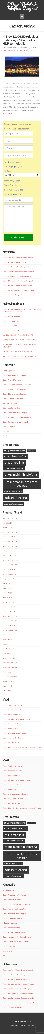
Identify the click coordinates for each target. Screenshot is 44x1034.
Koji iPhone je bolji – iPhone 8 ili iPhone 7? (18, 335)
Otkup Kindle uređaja (10, 728)
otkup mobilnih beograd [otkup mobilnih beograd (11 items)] (13, 468)
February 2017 (8, 551)
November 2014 (8, 667)
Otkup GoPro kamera (10, 321)
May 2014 (6, 691)
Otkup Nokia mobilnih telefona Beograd (17, 276)
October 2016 (8, 569)
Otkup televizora (9, 50)
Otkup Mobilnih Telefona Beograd (22, 6)
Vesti (5, 436)
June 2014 (6, 686)
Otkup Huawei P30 (10, 326)
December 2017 (8, 541)
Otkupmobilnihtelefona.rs (22, 1021)
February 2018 (8, 537)
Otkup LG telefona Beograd (13, 399)
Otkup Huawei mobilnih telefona (14, 389)
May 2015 (6, 639)
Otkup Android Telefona (12, 380)
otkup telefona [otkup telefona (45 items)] (16, 498)
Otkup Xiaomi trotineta (11, 316)
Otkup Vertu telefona (11, 330)
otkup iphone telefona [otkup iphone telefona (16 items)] (15, 456)
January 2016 (7, 611)
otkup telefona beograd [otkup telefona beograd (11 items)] (13, 504)
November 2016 (8, 565)
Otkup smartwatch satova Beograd (16, 733)
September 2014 (9, 677)
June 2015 (6, 635)
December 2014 (8, 663)
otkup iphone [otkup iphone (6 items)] (31, 450)
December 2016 (8, 560)
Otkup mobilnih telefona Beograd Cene (17, 267)
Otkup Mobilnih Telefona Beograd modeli (18, 257)
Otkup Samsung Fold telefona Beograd (17, 719)
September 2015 (9, 630)
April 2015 (6, 644)
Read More (7, 113)
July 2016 (6, 583)
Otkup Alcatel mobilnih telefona (14, 375)
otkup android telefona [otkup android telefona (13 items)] (14, 450)
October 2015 (8, 625)
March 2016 (7, 602)
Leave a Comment (26, 50)
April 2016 (6, 597)
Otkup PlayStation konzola (12, 705)
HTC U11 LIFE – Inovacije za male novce (17, 351)
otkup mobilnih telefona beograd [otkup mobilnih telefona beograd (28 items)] (22, 483)
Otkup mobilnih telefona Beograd (15, 262)
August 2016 (7, 579)
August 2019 (7, 527)
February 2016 (8, 607)
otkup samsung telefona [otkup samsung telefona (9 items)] (13, 491)
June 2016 (6, 588)
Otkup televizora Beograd (12, 295)
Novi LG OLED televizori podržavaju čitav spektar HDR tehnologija (21, 40)
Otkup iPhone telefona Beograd (14, 394)
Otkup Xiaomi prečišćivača (12, 710)
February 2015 (8, 653)
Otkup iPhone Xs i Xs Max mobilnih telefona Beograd (22, 747)
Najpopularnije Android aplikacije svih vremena (19, 356)
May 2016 (6, 593)
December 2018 (8, 532)
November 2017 (8, 546)
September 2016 (9, 574)
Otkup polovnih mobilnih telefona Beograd (18, 290)
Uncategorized (8, 431)
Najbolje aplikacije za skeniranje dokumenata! (19, 340)
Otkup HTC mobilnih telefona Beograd (17, 385)
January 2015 (7, 658)
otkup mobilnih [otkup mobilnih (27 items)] (14, 462)
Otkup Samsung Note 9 (11, 742)
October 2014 (8, 672)
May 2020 (6, 523)
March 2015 (7, 649)
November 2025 (8, 518)
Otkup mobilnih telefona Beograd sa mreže (18, 285)
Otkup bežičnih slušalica (11, 715)
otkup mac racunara (10, 403)
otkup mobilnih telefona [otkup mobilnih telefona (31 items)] (21, 474)
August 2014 (7, 681)
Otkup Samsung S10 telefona (13, 724)
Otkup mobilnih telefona (12, 408)
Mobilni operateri (9, 371)
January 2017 (7, 555)
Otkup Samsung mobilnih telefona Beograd (18, 272)
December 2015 (8, 616)
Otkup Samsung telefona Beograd (15, 422)
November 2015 (8, 621)
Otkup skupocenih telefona (13, 738)
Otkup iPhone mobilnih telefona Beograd (18, 281)
